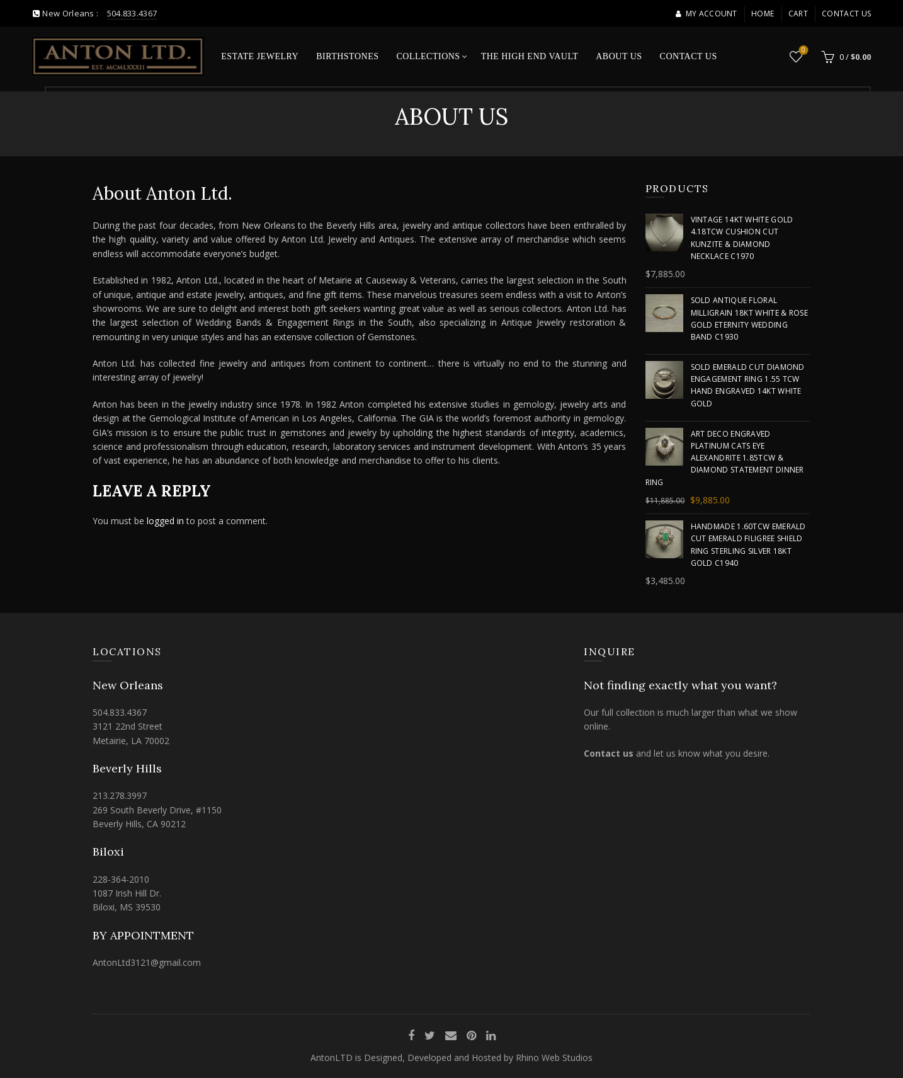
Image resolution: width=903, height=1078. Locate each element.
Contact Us (846, 13)
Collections (428, 56)
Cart (798, 13)
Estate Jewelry (259, 56)
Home (762, 13)
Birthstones (347, 56)
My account (706, 13)
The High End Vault (530, 56)
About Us (619, 56)
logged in (165, 521)
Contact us (608, 753)
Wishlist (802, 51)
